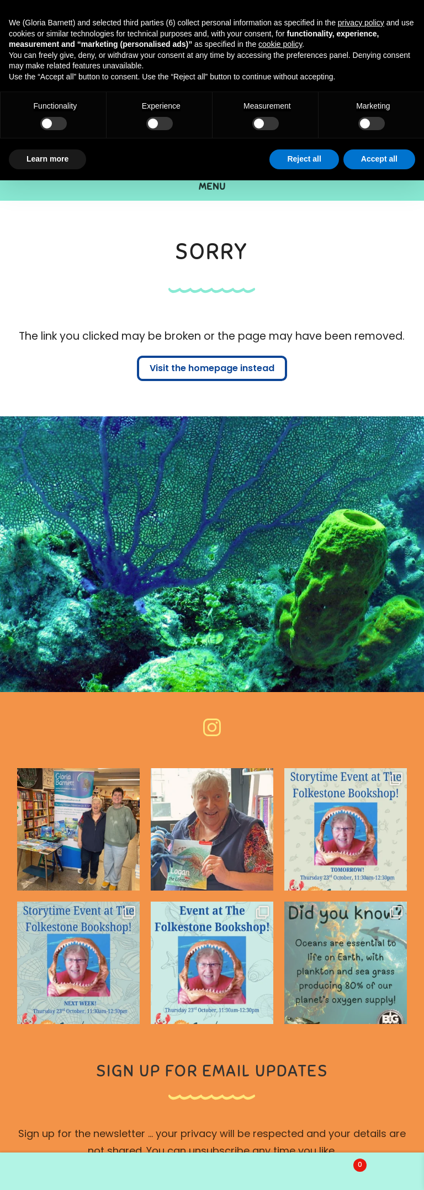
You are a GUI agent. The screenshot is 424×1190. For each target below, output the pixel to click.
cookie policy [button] (280, 44)
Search (212, 1171)
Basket (325, 1163)
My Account (70, 1171)
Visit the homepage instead (212, 368)
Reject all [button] (304, 158)
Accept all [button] (379, 158)
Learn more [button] (47, 158)
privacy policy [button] (361, 22)
